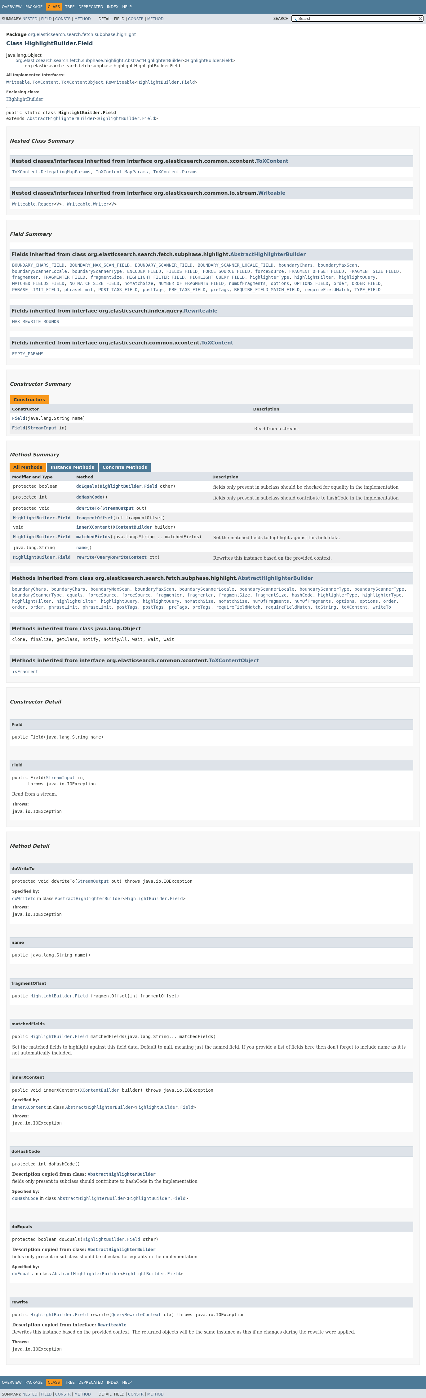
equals (75, 594)
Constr (63, 19)
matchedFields (93, 536)
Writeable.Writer (88, 204)
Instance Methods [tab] (72, 467)
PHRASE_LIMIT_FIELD (35, 289)
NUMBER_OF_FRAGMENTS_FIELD (191, 283)
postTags (153, 289)
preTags (220, 289)
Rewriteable (120, 82)
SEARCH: (281, 18)
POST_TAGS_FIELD (117, 289)
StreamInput (42, 427)
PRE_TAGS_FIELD (187, 289)
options (280, 283)
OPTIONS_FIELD (311, 283)
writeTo (382, 607)
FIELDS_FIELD (181, 271)
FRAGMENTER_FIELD (64, 277)
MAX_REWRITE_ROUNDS (35, 321)
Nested (29, 19)
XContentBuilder (132, 527)
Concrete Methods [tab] (125, 467)
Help (127, 7)
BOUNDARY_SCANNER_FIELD (163, 265)
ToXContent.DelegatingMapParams (51, 171)
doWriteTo (88, 508)
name (81, 547)
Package (33, 7)
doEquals (86, 486)
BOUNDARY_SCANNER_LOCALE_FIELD (235, 265)
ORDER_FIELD (366, 283)
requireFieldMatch (327, 289)
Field (46, 19)
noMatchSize (138, 283)
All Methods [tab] (27, 467)
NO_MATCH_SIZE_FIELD (94, 283)
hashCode (302, 594)
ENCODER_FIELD (144, 271)
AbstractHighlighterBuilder (61, 118)
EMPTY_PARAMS (27, 353)
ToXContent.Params (175, 171)
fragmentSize (106, 277)
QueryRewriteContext (122, 557)
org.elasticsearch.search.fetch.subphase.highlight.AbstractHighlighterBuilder (99, 60)
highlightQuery (357, 277)
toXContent (354, 607)
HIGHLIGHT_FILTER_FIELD (155, 277)
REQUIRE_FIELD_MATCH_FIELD (267, 289)
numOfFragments (247, 283)
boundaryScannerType (97, 271)
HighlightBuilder (24, 99)
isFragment (25, 671)
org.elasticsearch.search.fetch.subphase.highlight (82, 34)
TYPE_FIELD (367, 289)
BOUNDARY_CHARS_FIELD (38, 265)
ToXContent (46, 82)
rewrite (85, 557)
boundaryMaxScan (337, 265)
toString (325, 607)
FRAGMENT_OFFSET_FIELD (316, 271)
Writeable (18, 82)
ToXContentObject (82, 82)
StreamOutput (118, 508)
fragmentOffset (94, 517)
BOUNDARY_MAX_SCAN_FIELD (99, 265)
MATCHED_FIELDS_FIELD (38, 283)
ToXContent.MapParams (122, 171)
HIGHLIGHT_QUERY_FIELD (217, 277)
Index (113, 7)
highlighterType (269, 277)
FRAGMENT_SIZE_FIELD (374, 271)
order (340, 283)
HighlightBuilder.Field (209, 60)
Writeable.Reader (33, 204)
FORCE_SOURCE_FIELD (226, 271)
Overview (12, 7)
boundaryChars (296, 265)
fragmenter (25, 277)
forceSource (269, 271)
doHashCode (89, 497)
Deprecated (90, 7)
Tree (70, 7)
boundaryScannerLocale (39, 271)
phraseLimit (78, 289)
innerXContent (93, 527)
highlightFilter (313, 277)
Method (82, 19)
